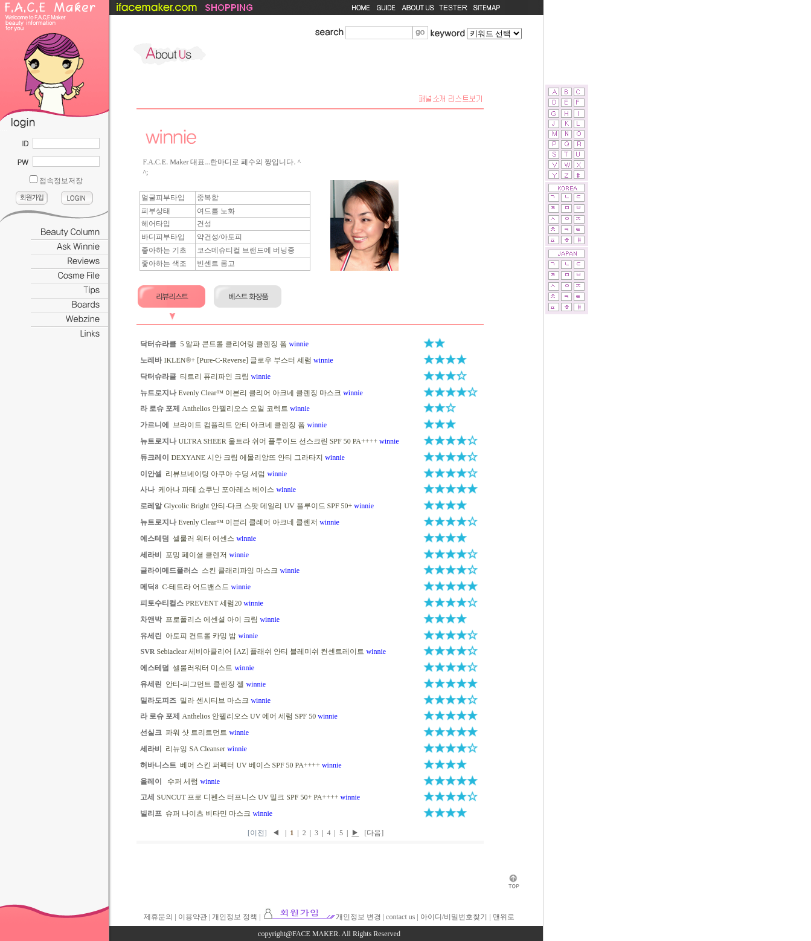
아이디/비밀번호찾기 (453, 917)
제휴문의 (158, 917)
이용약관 (192, 917)
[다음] (373, 833)
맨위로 (503, 917)
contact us (400, 917)
